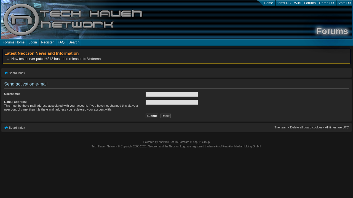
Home (268, 3)
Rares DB (326, 3)
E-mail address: (15, 101)
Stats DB (344, 3)
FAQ (61, 42)
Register (47, 42)
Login (32, 42)
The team (281, 127)
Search (74, 42)
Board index (17, 73)
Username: (12, 93)
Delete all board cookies (306, 127)
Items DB (284, 3)
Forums (310, 3)
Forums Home (14, 42)
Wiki (297, 3)
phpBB (163, 142)
